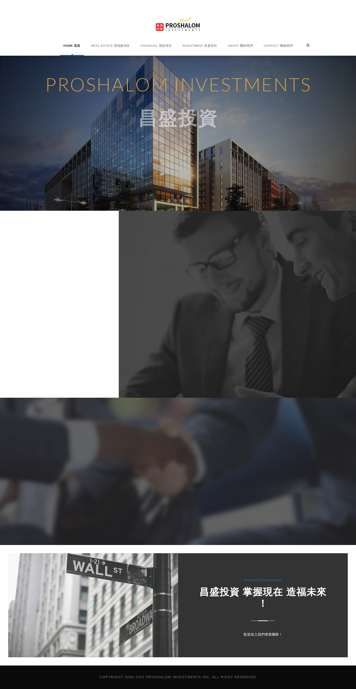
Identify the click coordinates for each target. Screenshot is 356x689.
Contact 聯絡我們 (278, 45)
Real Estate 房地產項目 (110, 45)
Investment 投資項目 (199, 45)
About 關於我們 (240, 45)
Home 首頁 (71, 45)
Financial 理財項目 (156, 45)
